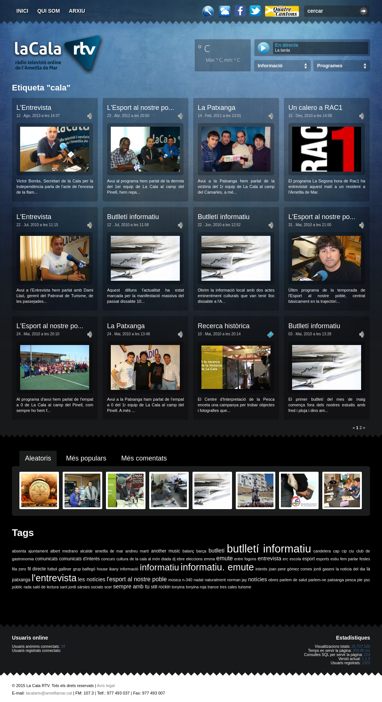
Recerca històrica (224, 326)
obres (273, 580)
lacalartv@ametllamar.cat (49, 693)
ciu (351, 551)
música (174, 580)
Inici (22, 11)
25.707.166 (360, 646)
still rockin (160, 586)
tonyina (178, 587)
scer (108, 587)
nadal (198, 580)
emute (224, 558)
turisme (244, 587)
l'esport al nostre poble (137, 579)
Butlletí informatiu (133, 217)
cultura (122, 559)
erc (285, 559)
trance (213, 587)
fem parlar (349, 559)
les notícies (92, 579)
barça (201, 551)
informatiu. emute (217, 567)
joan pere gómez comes (290, 569)
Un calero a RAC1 (315, 107)
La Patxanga (216, 107)
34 (63, 646)
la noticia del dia (350, 569)
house (102, 569)
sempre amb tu (131, 586)
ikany (114, 569)
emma (209, 559)
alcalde (86, 551)
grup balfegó (84, 569)
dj (173, 559)
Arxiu (77, 11)
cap (336, 551)
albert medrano (64, 551)
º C (204, 48)
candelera (322, 551)
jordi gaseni (324, 569)
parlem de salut (293, 580)
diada (166, 559)
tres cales (228, 587)
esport (308, 558)
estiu (335, 559)
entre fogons (245, 559)
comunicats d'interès (79, 558)
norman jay (237, 580)
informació (129, 569)
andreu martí (137, 551)
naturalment (215, 580)
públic (17, 587)
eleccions (194, 559)
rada (27, 587)
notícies (257, 579)
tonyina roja (196, 587)
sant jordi (68, 587)
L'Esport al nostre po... (140, 107)
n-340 (187, 580)
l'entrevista (54, 578)
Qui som (48, 11)
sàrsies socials (90, 587)
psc (367, 580)
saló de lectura (46, 587)
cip (344, 551)
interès (261, 569)
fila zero (19, 569)
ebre (181, 559)
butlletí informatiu (269, 548)
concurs (108, 559)
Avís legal (106, 685)
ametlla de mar (109, 551)
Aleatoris (38, 458)
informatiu (159, 567)
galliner (65, 569)
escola (295, 559)
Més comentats (144, 458)
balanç (188, 551)
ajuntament (38, 551)
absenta (19, 551)
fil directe (37, 569)
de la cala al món (145, 559)
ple (360, 580)
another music (165, 551)
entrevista (270, 558)
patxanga (336, 580)
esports (322, 559)
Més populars (86, 458)
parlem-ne (317, 580)
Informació (270, 65)
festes (365, 559)
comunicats (46, 558)
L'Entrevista (33, 107)
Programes (329, 65)
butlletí (217, 551)
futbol (52, 569)
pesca (350, 580)
